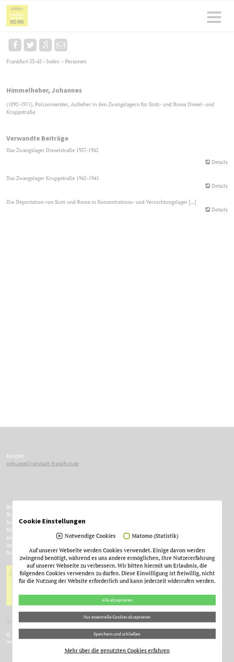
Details (219, 162)
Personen (75, 61)
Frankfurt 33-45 (24, 61)
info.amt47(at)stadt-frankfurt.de (42, 463)
